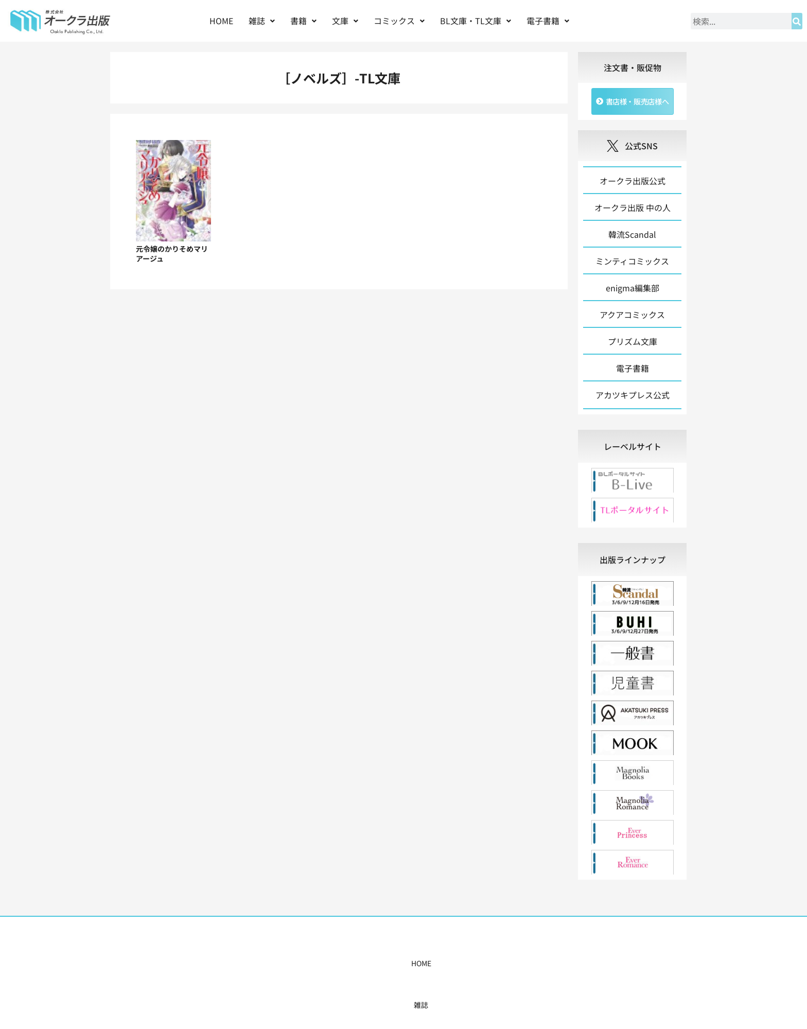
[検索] (797, 21)
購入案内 (385, 966)
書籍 (303, 20)
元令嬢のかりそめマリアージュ (172, 253)
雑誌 (262, 20)
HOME (221, 20)
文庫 (345, 20)
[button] (262, 21)
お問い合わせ (561, 966)
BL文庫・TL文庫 (475, 20)
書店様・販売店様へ (447, 966)
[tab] (632, 448)
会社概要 (510, 966)
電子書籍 (548, 20)
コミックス (399, 20)
